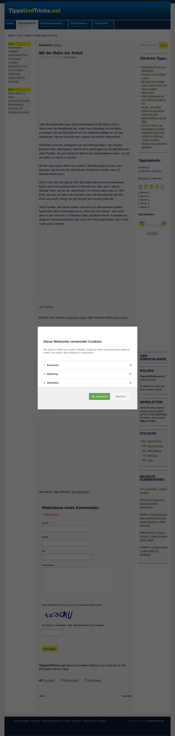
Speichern (120, 396)
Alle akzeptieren (99, 396)
